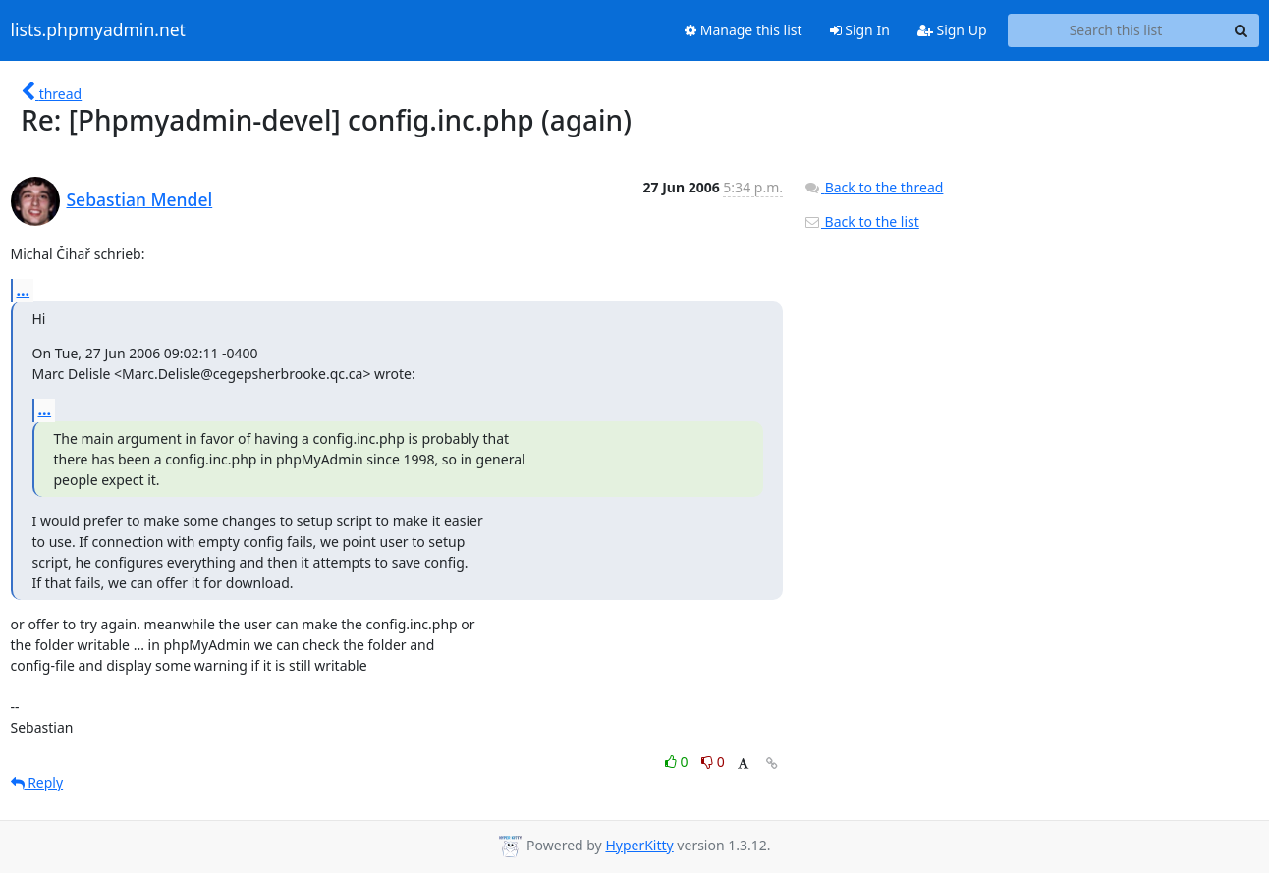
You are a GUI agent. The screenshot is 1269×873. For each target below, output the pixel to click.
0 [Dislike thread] (713, 761)
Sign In (860, 30)
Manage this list (743, 30)
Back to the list (861, 221)
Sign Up (952, 30)
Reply (37, 782)
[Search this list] (1116, 30)
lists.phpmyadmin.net (98, 30)
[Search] (1241, 30)
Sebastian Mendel (140, 199)
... (23, 289)
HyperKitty (639, 845)
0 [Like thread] (678, 761)
